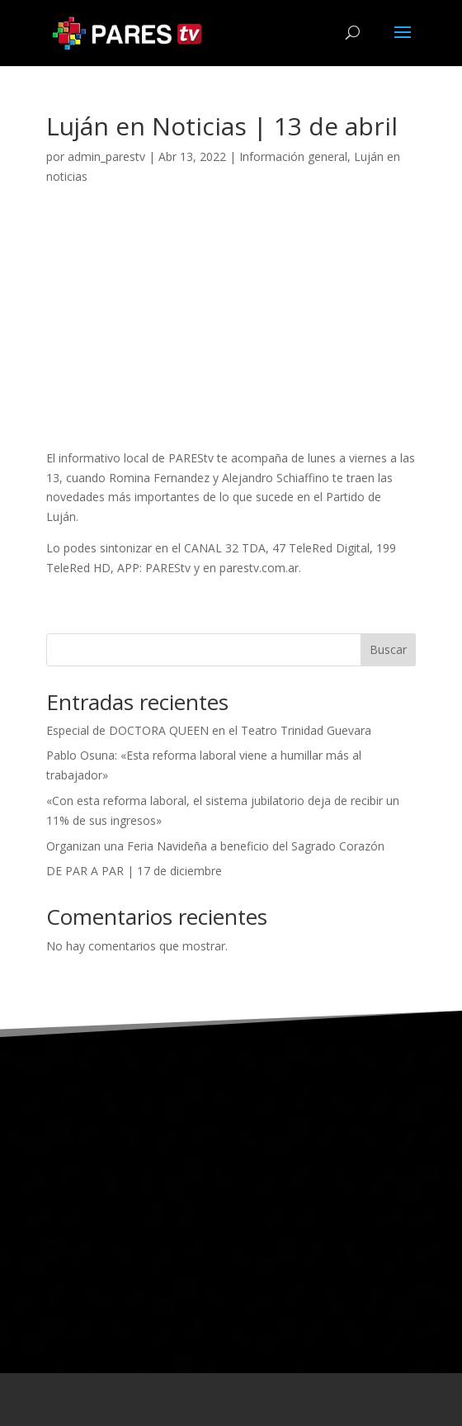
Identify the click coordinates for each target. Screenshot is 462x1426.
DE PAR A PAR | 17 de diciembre (134, 871)
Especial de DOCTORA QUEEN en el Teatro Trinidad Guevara (208, 730)
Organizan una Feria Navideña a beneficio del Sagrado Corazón (215, 846)
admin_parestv (106, 156)
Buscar (388, 649)
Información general (293, 156)
